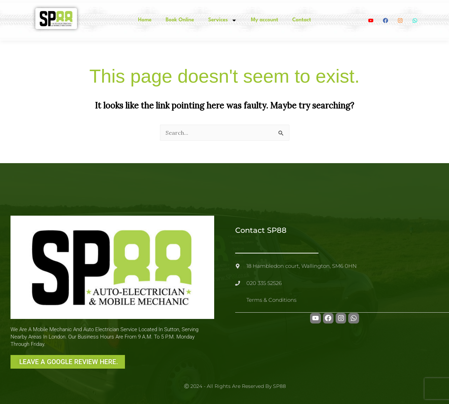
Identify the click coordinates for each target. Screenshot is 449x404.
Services (222, 20)
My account (264, 20)
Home (145, 20)
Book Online (180, 20)
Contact (301, 20)
